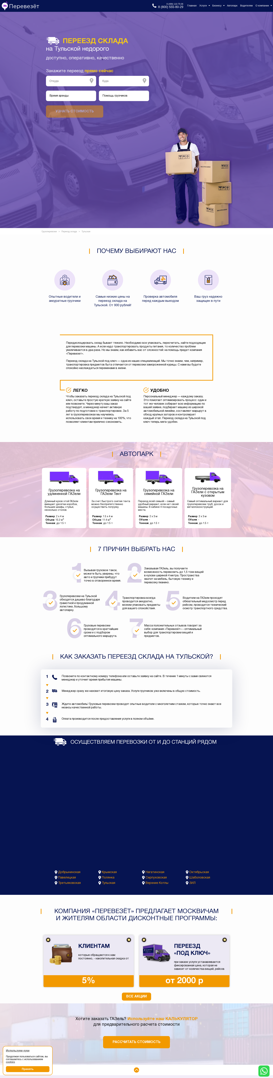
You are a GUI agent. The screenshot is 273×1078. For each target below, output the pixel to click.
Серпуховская (156, 877)
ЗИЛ (192, 883)
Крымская (109, 872)
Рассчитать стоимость (136, 1042)
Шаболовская (199, 877)
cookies (10, 1062)
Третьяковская (69, 883)
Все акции (136, 996)
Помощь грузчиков (114, 96)
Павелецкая (67, 877)
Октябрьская (199, 872)
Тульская (108, 883)
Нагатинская (155, 872)
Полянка (108, 877)
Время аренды (59, 96)
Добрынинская (69, 872)
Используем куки (17, 1050)
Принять (28, 1069)
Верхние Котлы (157, 883)
